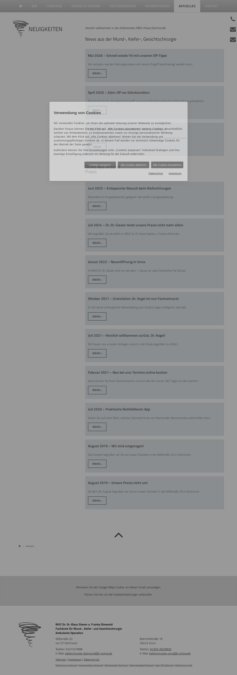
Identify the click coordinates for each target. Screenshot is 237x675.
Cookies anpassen (100, 164)
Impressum (175, 173)
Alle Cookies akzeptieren (167, 164)
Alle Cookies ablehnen (133, 164)
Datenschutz (156, 173)
